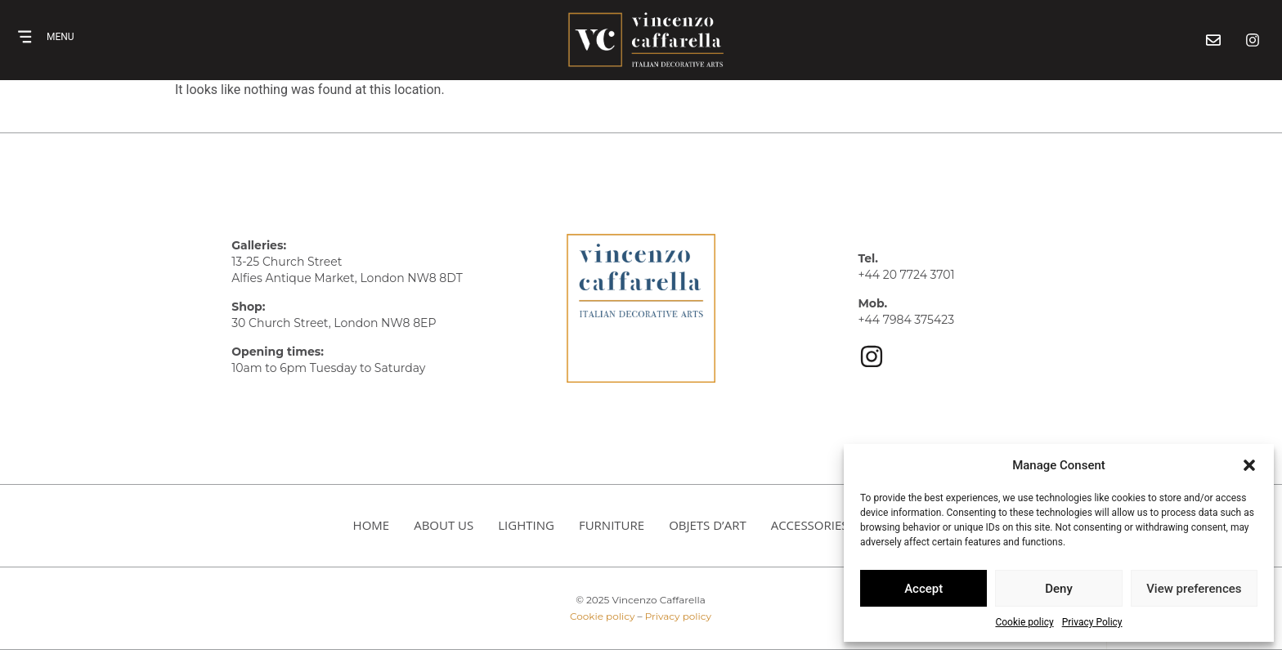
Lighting (526, 525)
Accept (923, 588)
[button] (1249, 465)
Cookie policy (1024, 622)
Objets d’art (707, 525)
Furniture (611, 525)
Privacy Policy (1092, 622)
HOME (371, 525)
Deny (1059, 588)
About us (443, 525)
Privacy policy (678, 616)
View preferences (1193, 588)
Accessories (810, 525)
